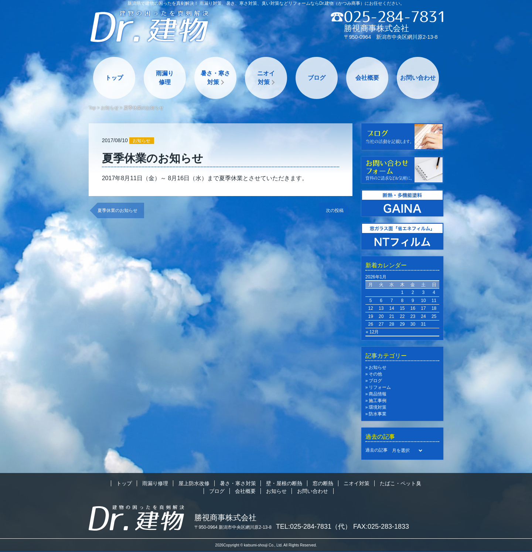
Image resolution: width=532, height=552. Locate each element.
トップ (114, 78)
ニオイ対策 (266, 77)
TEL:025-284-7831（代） (313, 526)
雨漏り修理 (165, 77)
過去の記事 (376, 450)
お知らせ (110, 107)
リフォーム (380, 387)
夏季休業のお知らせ (117, 210)
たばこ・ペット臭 (400, 483)
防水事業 (377, 413)
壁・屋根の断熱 (284, 483)
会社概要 (367, 78)
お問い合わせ (418, 78)
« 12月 (372, 332)
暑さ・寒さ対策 (215, 77)
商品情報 (377, 394)
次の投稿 (335, 210)
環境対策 (377, 407)
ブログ (316, 78)
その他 (375, 374)
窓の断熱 (323, 483)
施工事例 (377, 400)
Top (92, 107)
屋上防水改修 (193, 483)
